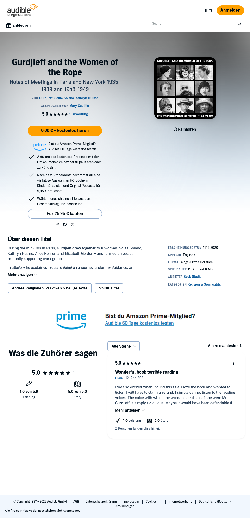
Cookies (151, 502)
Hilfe (209, 10)
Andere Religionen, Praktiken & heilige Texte (50, 288)
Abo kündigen (124, 506)
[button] (57, 225)
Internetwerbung (181, 502)
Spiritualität (109, 288)
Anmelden (230, 10)
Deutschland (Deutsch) (215, 502)
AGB (76, 502)
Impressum (131, 502)
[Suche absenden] (240, 23)
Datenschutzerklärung (102, 502)
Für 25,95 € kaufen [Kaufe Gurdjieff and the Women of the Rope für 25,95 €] (65, 213)
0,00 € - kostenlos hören (65, 130)
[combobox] (196, 23)
